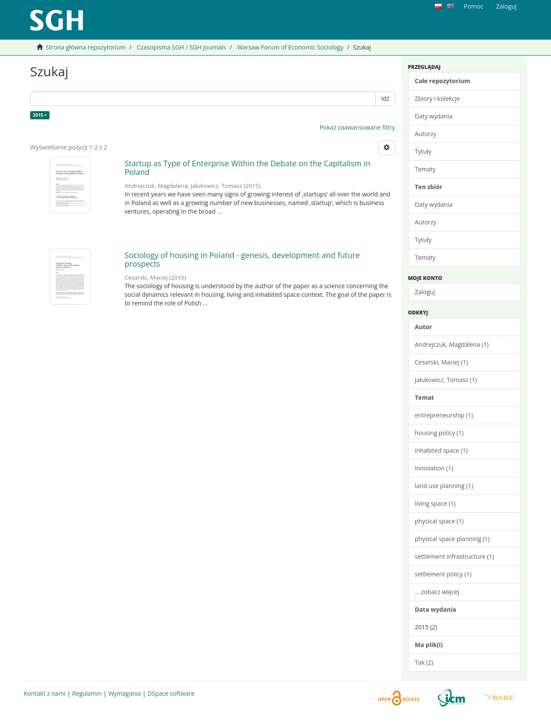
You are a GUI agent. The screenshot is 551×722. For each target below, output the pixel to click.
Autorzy (425, 134)
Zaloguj (425, 292)
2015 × (40, 115)
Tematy (425, 169)
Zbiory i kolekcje (437, 98)
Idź (385, 98)
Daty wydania (434, 116)
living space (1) (435, 503)
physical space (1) (439, 521)
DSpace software (170, 693)
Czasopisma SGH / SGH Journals (181, 47)
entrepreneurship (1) (444, 415)
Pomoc (473, 6)
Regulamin (87, 693)
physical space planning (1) (452, 539)
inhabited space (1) (441, 450)
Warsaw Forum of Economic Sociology (290, 47)
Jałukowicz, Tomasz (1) (446, 380)
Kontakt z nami (44, 693)
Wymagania (124, 693)
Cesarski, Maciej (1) (441, 362)
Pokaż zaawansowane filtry (357, 127)
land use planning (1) (444, 486)
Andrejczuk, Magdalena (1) (452, 344)
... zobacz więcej (437, 592)
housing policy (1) (439, 433)
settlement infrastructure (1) (454, 556)
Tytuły (423, 151)
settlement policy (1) (443, 574)
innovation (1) (434, 468)
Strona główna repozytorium (86, 47)
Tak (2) (424, 662)
